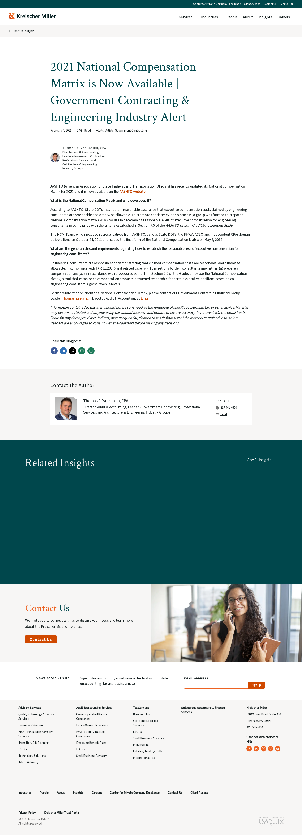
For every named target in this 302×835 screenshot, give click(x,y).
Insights (265, 17)
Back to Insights (24, 31)
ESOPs (22, 749)
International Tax (144, 758)
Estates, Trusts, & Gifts (148, 751)
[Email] (82, 353)
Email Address (196, 678)
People (231, 17)
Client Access (252, 4)
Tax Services (141, 708)
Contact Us (270, 4)
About (248, 17)
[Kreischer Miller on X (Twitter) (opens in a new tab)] (263, 749)
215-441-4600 (228, 408)
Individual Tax (141, 745)
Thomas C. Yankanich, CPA (84, 148)
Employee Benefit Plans (91, 743)
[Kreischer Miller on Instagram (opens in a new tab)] (270, 749)
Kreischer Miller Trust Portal (61, 813)
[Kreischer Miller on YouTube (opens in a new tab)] (278, 749)
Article (109, 130)
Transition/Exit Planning (33, 743)
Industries (209, 17)
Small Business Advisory (91, 756)
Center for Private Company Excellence (217, 4)
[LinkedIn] (63, 353)
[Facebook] (54, 353)
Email (223, 414)
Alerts (100, 130)
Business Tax (141, 714)
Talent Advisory (28, 762)
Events (284, 4)
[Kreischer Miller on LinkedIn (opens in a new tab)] (256, 749)
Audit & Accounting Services (94, 708)
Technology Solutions (32, 756)
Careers (284, 17)
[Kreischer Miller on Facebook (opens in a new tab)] (249, 749)
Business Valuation (30, 725)
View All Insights (259, 459)
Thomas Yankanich (76, 298)
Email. (145, 298)
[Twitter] (72, 353)
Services (186, 17)
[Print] (91, 353)
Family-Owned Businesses (93, 725)
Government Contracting (131, 130)
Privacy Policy (27, 813)
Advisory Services (29, 708)
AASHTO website (132, 191)
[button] (292, 4)
